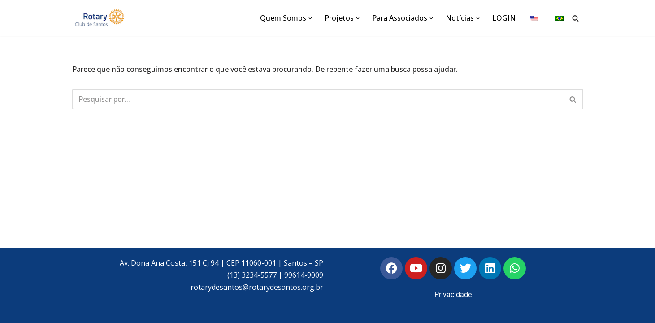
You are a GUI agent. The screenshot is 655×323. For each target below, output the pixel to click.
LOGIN (504, 18)
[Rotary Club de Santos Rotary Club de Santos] (99, 18)
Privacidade (453, 294)
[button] (310, 18)
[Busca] (575, 18)
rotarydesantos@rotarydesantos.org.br (257, 287)
